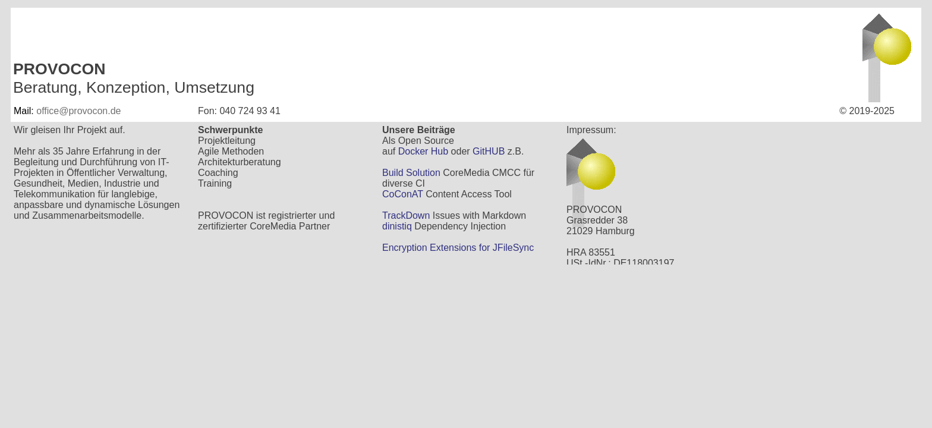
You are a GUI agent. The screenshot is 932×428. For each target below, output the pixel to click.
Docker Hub (423, 151)
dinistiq (397, 226)
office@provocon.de (78, 111)
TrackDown (406, 215)
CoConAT (402, 194)
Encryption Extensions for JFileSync (458, 248)
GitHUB (489, 151)
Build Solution (411, 173)
